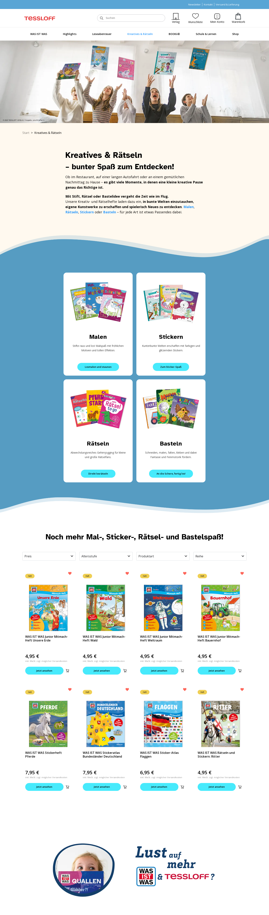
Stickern (171, 336)
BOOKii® (174, 34)
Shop (235, 34)
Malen (98, 336)
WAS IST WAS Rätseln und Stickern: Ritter (216, 755)
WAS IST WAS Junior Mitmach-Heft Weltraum (161, 638)
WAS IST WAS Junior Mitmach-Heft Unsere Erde (46, 638)
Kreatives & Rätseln (140, 34)
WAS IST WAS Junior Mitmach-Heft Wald (104, 638)
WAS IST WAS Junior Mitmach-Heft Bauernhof (219, 638)
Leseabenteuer (102, 34)
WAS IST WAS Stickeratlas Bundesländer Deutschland (102, 755)
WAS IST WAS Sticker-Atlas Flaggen (159, 755)
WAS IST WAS (38, 34)
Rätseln (98, 443)
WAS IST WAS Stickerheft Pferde (43, 755)
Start (25, 133)
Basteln (171, 443)
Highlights (69, 34)
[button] (67, 671)
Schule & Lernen (206, 34)
